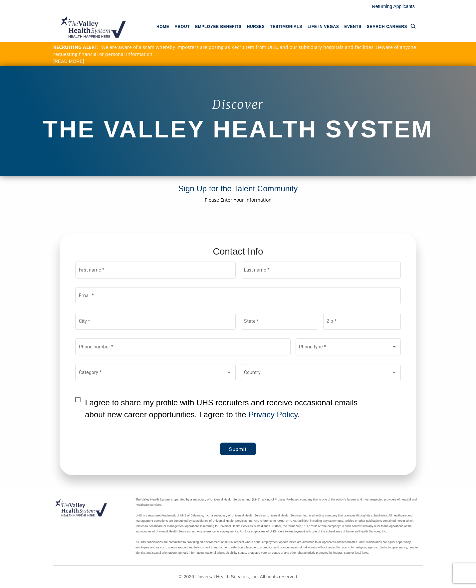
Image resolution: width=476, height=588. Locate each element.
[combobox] (348, 348)
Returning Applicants (393, 6)
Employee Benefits (218, 26)
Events (352, 26)
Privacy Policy (273, 414)
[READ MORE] (68, 61)
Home (162, 26)
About (182, 26)
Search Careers (391, 26)
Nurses (256, 26)
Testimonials (286, 26)
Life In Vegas (323, 26)
